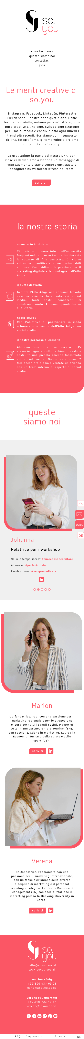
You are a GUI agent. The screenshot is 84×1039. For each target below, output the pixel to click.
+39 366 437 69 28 (42, 984)
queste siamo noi (42, 56)
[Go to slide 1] (34, 589)
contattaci (42, 60)
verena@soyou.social (42, 1006)
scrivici (41, 182)
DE (79, 1037)
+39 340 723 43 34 (42, 1002)
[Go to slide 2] (38, 589)
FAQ (18, 1036)
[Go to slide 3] (42, 589)
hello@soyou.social (42, 965)
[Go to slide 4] (45, 589)
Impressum (34, 1036)
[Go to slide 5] (49, 589)
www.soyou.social (42, 969)
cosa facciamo (42, 51)
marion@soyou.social (42, 988)
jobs (42, 65)
